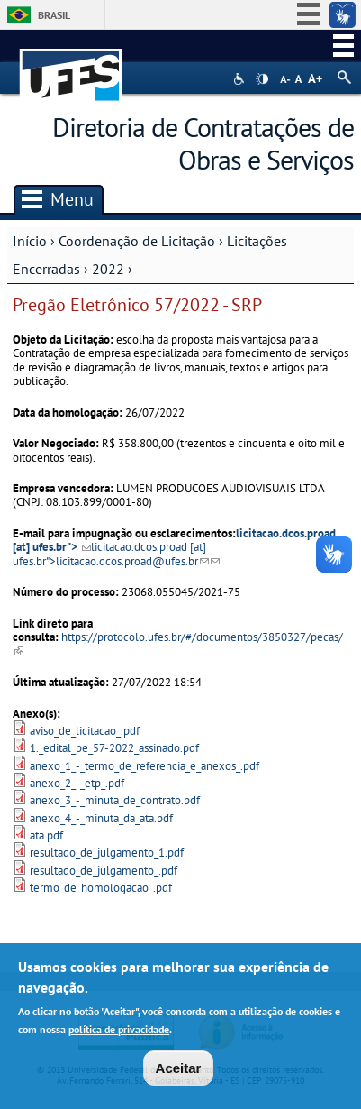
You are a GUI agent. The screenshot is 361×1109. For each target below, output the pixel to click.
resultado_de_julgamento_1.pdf (107, 852)
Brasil (54, 15)
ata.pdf (46, 835)
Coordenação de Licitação (137, 241)
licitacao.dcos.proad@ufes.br (132, 561)
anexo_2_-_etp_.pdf (77, 783)
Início (30, 241)
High (262, 79)
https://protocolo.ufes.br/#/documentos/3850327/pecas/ (178, 643)
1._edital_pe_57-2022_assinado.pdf (114, 748)
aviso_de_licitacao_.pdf (85, 730)
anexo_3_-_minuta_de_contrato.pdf (115, 800)
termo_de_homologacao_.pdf (101, 887)
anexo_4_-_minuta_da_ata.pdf (101, 818)
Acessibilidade (241, 79)
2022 (108, 269)
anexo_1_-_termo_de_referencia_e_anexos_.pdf (144, 766)
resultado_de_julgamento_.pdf (103, 870)
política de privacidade (118, 1033)
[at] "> (116, 553)
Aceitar (179, 1073)
